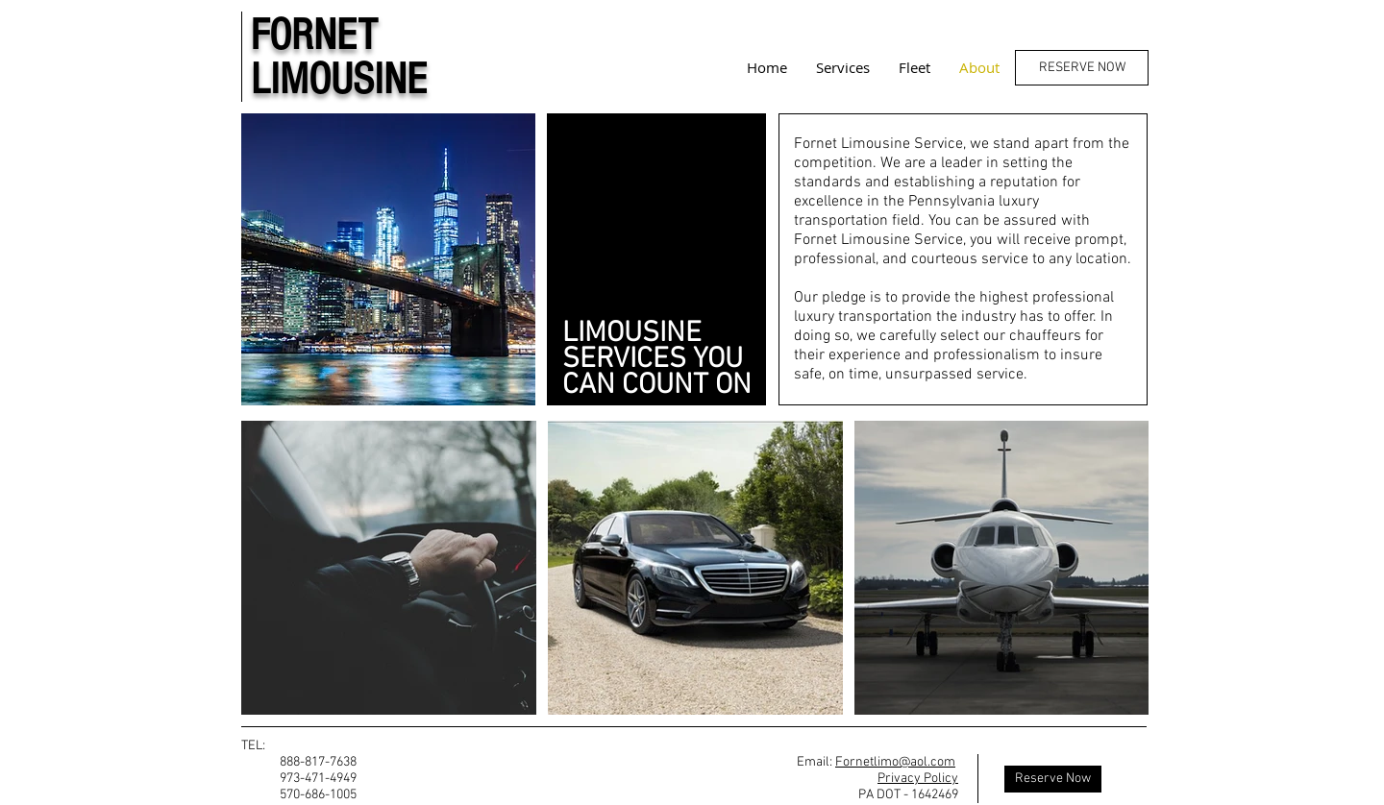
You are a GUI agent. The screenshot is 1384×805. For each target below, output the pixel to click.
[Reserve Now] (1052, 779)
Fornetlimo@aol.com (895, 762)
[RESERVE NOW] (1082, 67)
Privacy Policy (917, 778)
